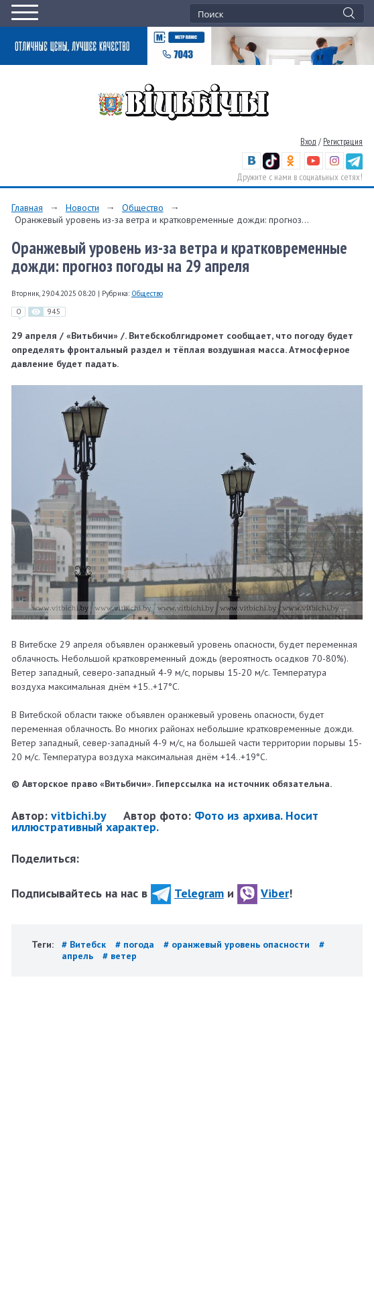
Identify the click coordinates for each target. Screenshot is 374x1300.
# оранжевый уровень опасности (238, 944)
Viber (263, 893)
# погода (136, 944)
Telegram (187, 893)
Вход (308, 141)
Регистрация (343, 141)
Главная (27, 208)
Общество (143, 208)
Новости (82, 208)
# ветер (120, 956)
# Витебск (85, 944)
